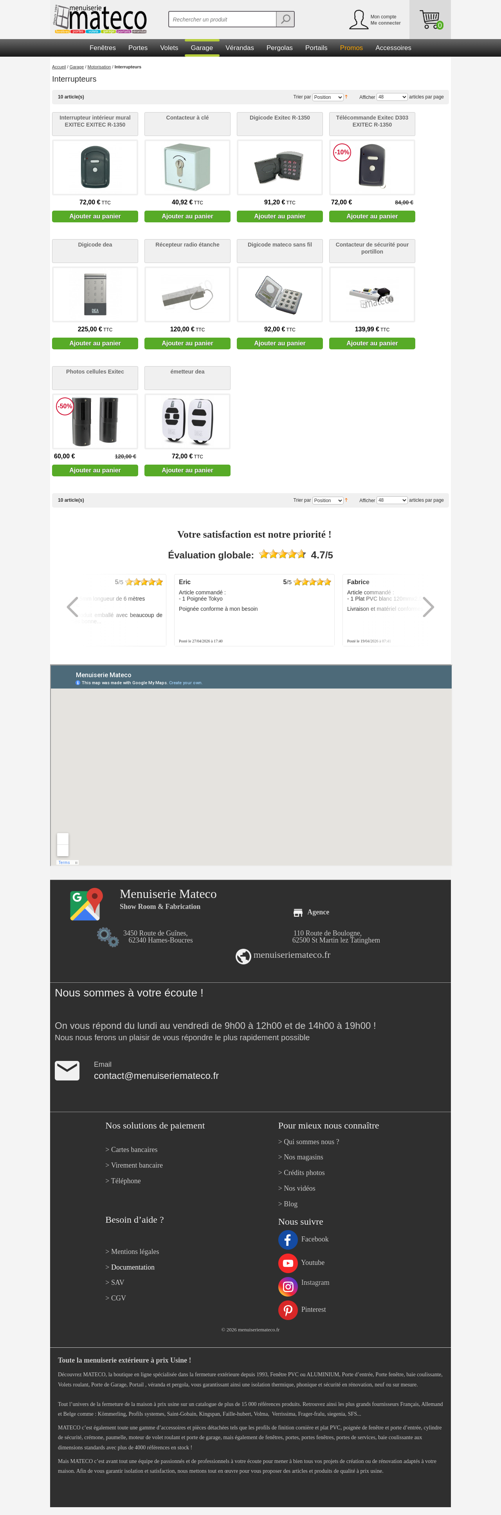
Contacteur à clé (187, 117)
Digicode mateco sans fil (280, 244)
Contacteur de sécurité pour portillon (372, 248)
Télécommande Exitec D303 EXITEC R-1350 (372, 121)
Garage (77, 66)
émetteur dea (187, 371)
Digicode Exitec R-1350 (280, 117)
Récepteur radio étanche (187, 244)
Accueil (59, 66)
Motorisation (99, 66)
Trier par (302, 97)
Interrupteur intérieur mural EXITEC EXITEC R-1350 (94, 121)
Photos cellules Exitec (95, 371)
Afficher (367, 97)
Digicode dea (95, 244)
